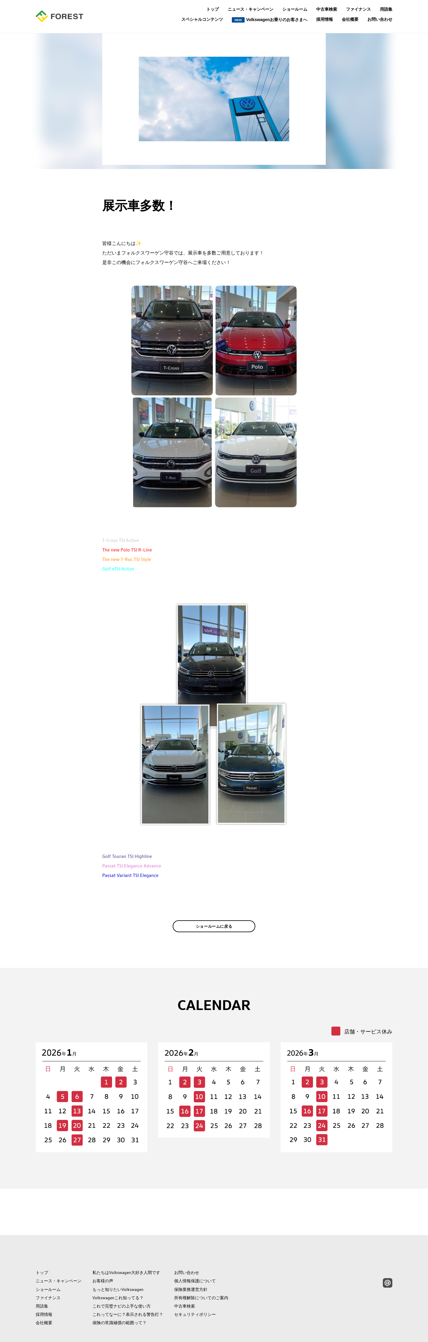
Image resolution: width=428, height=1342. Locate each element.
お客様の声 (102, 1254)
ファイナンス (358, 9)
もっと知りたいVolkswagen (118, 1263)
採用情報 (324, 19)
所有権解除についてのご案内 (201, 1271)
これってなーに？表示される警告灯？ (127, 1288)
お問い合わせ (379, 19)
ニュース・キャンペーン (250, 9)
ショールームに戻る (214, 935)
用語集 (386, 9)
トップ (212, 9)
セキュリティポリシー (195, 1288)
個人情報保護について (195, 1254)
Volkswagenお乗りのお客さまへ (269, 20)
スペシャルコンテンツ (202, 19)
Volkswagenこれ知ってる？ (118, 1271)
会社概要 (350, 19)
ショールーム (294, 9)
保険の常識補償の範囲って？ (119, 1296)
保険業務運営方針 (190, 1263)
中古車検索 (326, 9)
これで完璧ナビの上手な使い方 (121, 1279)
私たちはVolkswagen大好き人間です (126, 1246)
